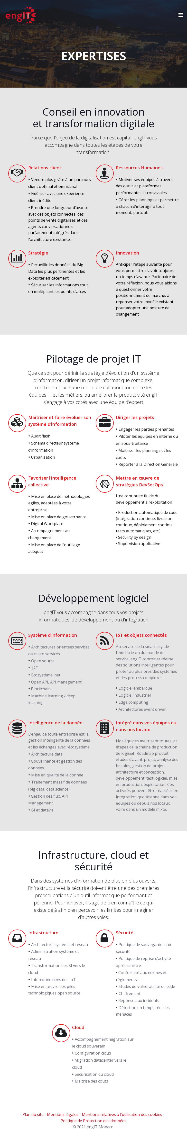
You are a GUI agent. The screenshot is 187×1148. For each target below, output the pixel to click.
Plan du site (33, 1121)
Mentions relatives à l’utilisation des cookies (122, 1121)
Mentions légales (62, 1121)
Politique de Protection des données (93, 1127)
